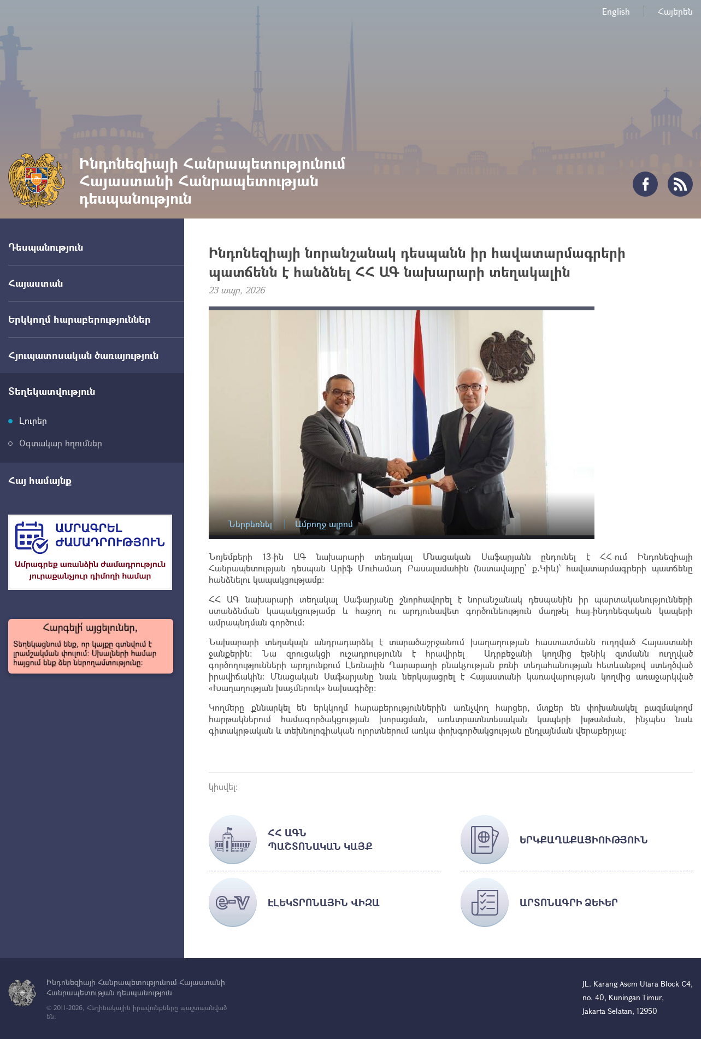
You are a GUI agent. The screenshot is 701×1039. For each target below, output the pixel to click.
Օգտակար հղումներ (60, 442)
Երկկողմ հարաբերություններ (79, 319)
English (616, 11)
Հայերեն (675, 11)
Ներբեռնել (250, 524)
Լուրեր (33, 420)
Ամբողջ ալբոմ (324, 524)
